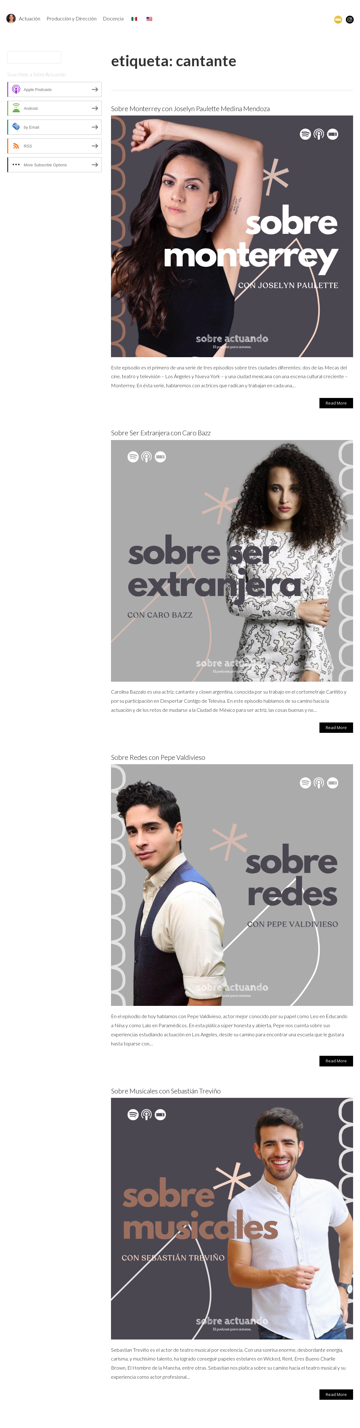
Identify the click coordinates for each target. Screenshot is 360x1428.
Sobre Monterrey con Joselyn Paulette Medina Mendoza (190, 108)
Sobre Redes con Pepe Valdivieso (158, 757)
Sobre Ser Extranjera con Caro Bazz (161, 433)
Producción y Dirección (72, 18)
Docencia (113, 18)
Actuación (29, 18)
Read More (336, 403)
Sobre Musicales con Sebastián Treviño (166, 1091)
